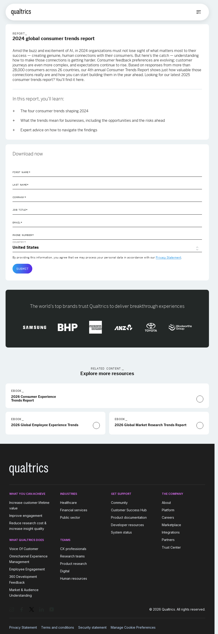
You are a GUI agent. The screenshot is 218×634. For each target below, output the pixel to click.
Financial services (73, 510)
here (80, 79)
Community (119, 503)
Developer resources (127, 525)
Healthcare (68, 503)
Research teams (72, 556)
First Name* (21, 172)
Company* (19, 197)
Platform (168, 510)
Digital (64, 571)
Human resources (73, 579)
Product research (73, 564)
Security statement (92, 627)
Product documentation (129, 517)
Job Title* (20, 209)
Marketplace (171, 525)
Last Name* (21, 184)
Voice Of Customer (23, 549)
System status (121, 532)
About (166, 503)
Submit (22, 268)
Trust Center (171, 547)
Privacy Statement (168, 257)
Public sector (70, 517)
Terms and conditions (57, 627)
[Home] (21, 12)
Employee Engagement (27, 569)
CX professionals (73, 549)
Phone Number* (23, 235)
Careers (168, 517)
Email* (17, 222)
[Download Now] (199, 399)
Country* (19, 242)
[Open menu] (198, 12)
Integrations (171, 532)
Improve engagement (25, 516)
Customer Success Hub (129, 510)
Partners (168, 540)
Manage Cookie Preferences (133, 627)
